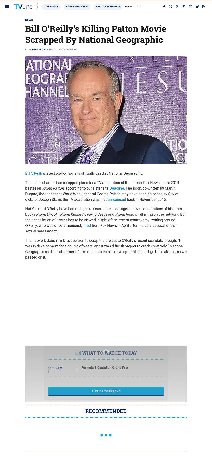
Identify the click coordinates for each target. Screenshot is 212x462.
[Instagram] (190, 6)
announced (117, 199)
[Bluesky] (197, 6)
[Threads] (177, 6)
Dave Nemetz (40, 49)
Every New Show (77, 6)
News (129, 6)
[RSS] (204, 6)
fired (87, 225)
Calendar (51, 6)
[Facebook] (164, 6)
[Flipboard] (184, 6)
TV (140, 6)
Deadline (117, 188)
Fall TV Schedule (108, 6)
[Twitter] (170, 6)
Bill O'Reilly (34, 173)
